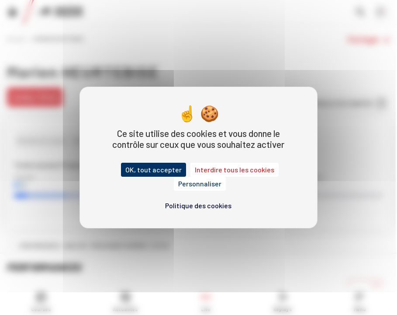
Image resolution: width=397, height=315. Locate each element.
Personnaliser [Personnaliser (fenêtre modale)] (199, 183)
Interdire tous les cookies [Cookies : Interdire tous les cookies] (234, 169)
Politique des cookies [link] (198, 205)
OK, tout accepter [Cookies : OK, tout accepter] (153, 169)
